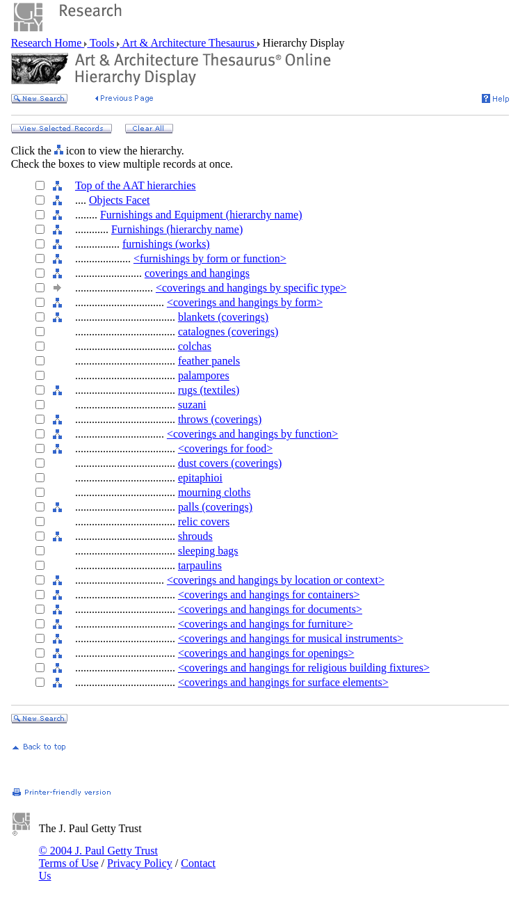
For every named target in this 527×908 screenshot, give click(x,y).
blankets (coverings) (223, 317)
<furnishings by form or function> (209, 258)
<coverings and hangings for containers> (269, 594)
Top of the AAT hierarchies (135, 185)
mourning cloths (214, 492)
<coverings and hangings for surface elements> (283, 682)
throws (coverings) (219, 419)
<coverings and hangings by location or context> (275, 580)
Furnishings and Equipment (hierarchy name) (201, 215)
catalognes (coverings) (228, 331)
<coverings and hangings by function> (252, 434)
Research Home (48, 43)
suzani (192, 405)
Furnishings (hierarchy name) (177, 229)
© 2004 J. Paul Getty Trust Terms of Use (98, 857)
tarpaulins (200, 565)
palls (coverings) (215, 507)
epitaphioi (200, 478)
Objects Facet (119, 200)
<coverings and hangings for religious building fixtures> (304, 668)
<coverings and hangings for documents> (270, 609)
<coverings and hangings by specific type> (251, 288)
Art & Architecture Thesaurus (188, 43)
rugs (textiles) (208, 390)
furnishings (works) (166, 244)
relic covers (203, 521)
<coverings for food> (225, 448)
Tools (102, 43)
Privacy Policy (139, 863)
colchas (194, 346)
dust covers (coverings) (230, 463)
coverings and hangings (197, 273)
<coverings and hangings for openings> (266, 653)
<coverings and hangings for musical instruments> (290, 638)
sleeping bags (208, 551)
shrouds (195, 536)
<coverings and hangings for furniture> (265, 624)
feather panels (209, 361)
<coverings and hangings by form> (245, 302)
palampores (203, 375)
